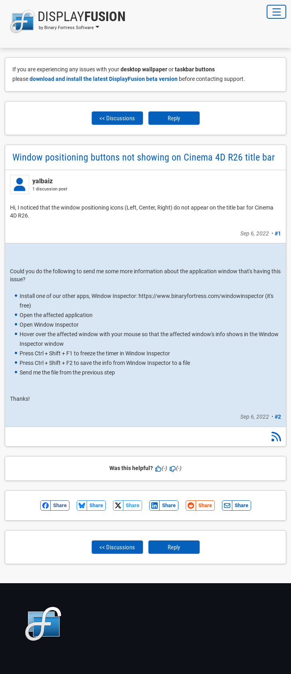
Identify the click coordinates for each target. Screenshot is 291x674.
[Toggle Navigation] (276, 12)
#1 (278, 233)
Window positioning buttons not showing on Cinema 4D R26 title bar (143, 157)
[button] (65, 21)
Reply (174, 118)
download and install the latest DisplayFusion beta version (104, 79)
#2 (278, 416)
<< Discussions (117, 118)
